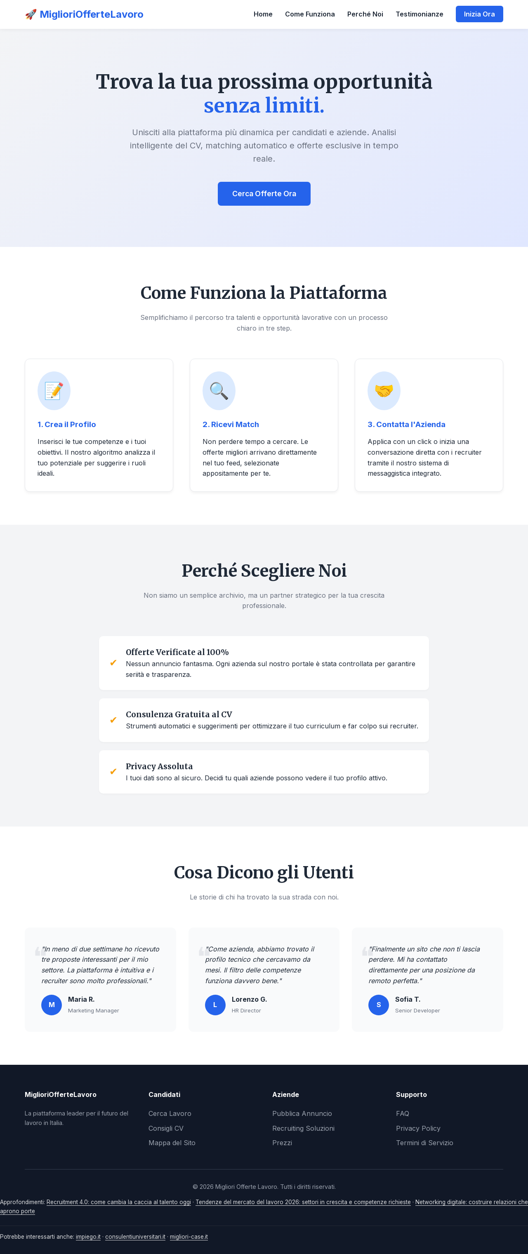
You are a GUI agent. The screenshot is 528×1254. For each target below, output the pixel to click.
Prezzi (282, 1143)
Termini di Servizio (424, 1143)
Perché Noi (365, 14)
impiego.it (88, 1236)
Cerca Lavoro (169, 1113)
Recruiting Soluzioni (303, 1128)
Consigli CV (166, 1128)
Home (263, 14)
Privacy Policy (418, 1128)
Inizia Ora (479, 14)
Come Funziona (310, 14)
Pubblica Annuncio (302, 1113)
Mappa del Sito (172, 1143)
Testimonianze (419, 14)
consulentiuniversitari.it (135, 1236)
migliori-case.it (189, 1236)
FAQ (402, 1113)
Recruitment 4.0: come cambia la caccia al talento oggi (119, 1202)
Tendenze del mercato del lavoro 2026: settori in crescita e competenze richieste (303, 1202)
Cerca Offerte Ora (264, 193)
